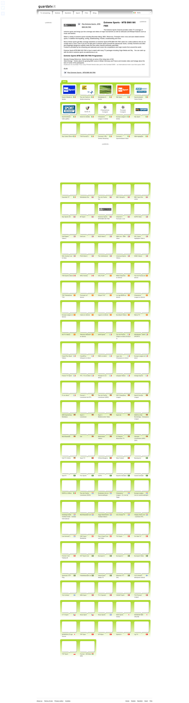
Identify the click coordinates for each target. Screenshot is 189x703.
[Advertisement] (66, 2)
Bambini (68, 13)
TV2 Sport (119, 536)
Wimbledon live (84, 197)
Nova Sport (83, 614)
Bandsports (137, 458)
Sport (78, 13)
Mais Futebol (120, 458)
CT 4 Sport (65, 614)
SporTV (64, 475)
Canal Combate (138, 475)
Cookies (67, 701)
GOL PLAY (101, 275)
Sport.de (118, 415)
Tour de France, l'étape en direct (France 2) (123, 336)
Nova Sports (101, 614)
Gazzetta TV (65, 197)
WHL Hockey (84, 275)
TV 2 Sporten (102, 595)
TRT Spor (83, 634)
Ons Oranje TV (120, 514)
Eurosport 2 (119, 556)
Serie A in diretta (85, 116)
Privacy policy (58, 701)
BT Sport (82, 217)
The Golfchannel (103, 256)
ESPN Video (138, 217)
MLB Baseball (66, 436)
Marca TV (137, 315)
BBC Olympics (120, 197)
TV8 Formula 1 (84, 136)
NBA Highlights (138, 136)
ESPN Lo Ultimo (66, 493)
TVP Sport (65, 654)
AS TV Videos (66, 334)
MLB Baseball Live (85, 514)
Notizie (57, 13)
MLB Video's (101, 236)
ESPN (100, 475)
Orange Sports (138, 375)
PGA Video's (83, 256)
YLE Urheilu (65, 595)
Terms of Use (48, 701)
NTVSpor (101, 634)
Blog (94, 13)
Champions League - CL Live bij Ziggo (122, 495)
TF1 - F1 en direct (85, 375)
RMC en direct (102, 356)
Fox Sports (83, 475)
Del (81, 436)
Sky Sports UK (66, 217)
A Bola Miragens (103, 458)
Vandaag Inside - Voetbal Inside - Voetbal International (69, 517)
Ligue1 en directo (103, 315)
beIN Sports (101, 334)
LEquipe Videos (120, 375)
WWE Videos (138, 256)
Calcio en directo (85, 315)
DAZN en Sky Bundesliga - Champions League (141, 417)
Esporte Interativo (121, 475)
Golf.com (82, 236)
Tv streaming (45, 13)
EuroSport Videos (121, 315)
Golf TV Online (66, 458)
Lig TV (136, 634)
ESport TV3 (101, 295)
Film (86, 13)
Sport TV (82, 458)
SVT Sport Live (84, 556)
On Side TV (137, 536)
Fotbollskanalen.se (85, 575)
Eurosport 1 (101, 556)
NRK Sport (83, 595)
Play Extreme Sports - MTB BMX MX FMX (81, 72)
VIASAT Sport (120, 595)
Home (127, 701)
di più (66, 68)
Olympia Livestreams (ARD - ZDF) (140, 438)
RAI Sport (119, 97)
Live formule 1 (66, 536)
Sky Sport (137, 116)
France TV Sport (67, 375)
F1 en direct (65, 395)
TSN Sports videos (67, 275)
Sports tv (118, 634)
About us (39, 701)
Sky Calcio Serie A (67, 136)
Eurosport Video (139, 556)
